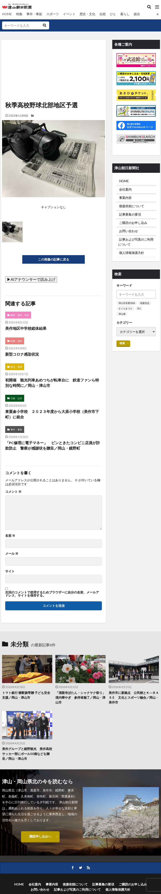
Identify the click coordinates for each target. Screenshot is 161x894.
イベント (69, 14)
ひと (113, 14)
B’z (139, 308)
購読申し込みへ (40, 836)
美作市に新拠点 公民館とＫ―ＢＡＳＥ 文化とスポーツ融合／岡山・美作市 (134, 697)
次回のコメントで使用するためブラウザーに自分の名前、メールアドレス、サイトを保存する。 (52, 594)
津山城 (122, 313)
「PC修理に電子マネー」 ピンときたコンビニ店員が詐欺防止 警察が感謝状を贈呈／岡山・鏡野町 (52, 445)
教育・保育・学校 (20, 315)
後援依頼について (131, 206)
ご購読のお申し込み (133, 222)
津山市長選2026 (127, 303)
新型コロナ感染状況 (22, 354)
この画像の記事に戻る (53, 259)
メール (11, 553)
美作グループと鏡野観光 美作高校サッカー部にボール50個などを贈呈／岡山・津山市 (27, 753)
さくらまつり (125, 308)
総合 (137, 14)
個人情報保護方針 (131, 253)
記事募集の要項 (130, 214)
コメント (13, 491)
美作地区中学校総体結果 (25, 328)
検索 (122, 343)
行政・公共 (16, 398)
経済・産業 (16, 367)
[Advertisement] (53, 59)
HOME (7, 14)
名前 (10, 535)
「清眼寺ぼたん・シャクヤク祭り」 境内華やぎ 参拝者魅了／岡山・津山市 (80, 697)
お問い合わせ (128, 231)
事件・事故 (34, 14)
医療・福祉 (16, 341)
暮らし (125, 14)
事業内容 (125, 197)
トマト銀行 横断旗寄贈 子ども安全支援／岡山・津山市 (26, 695)
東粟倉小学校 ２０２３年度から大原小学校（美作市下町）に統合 (52, 414)
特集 (19, 14)
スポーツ (52, 14)
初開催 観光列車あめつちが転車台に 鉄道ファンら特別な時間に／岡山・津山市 (52, 383)
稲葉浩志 (144, 303)
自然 (102, 14)
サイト (10, 571)
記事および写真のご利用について (136, 241)
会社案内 (125, 189)
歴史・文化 (87, 14)
